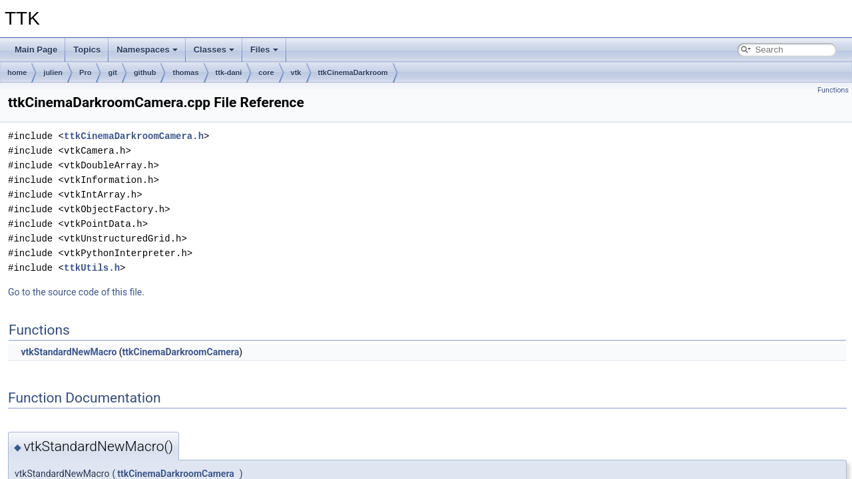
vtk (296, 73)
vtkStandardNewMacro (68, 352)
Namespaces (147, 50)
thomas (185, 73)
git (112, 73)
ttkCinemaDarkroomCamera (181, 352)
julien (53, 73)
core (266, 73)
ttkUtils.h (92, 267)
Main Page (36, 50)
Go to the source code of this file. (76, 292)
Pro (85, 73)
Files (264, 50)
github (145, 73)
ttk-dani (229, 73)
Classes (214, 50)
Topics (87, 50)
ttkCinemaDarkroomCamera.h (134, 136)
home (17, 73)
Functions (833, 90)
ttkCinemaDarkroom (353, 73)
